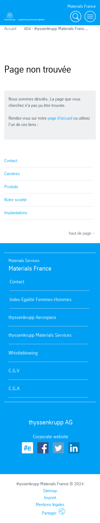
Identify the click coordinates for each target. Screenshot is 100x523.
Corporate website (50, 436)
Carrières (12, 173)
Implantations (15, 212)
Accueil (10, 28)
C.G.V (14, 370)
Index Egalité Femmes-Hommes (40, 299)
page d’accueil (60, 118)
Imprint (50, 497)
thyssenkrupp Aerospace (32, 317)
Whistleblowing (23, 353)
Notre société (15, 199)
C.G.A (14, 388)
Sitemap (50, 490)
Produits (11, 186)
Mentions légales (50, 504)
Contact (10, 160)
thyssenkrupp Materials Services (40, 335)
